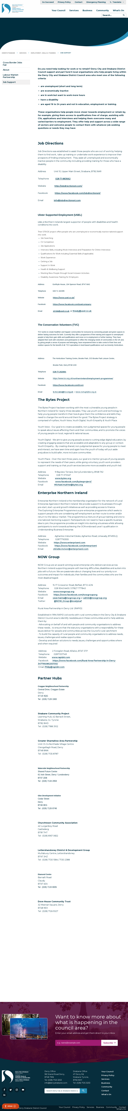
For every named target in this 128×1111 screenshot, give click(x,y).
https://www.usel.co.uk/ (63, 298)
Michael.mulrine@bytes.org (68, 485)
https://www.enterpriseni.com (69, 542)
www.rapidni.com (61, 657)
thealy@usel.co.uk (82, 311)
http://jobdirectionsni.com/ (68, 186)
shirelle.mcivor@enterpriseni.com (70, 549)
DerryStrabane (8, 53)
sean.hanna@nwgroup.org (66, 598)
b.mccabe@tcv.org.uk (63, 392)
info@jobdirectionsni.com (67, 200)
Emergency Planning (96, 2)
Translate (117, 2)
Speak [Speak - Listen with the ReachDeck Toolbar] (10, 1106)
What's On (118, 10)
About (6, 70)
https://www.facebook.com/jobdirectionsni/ (77, 193)
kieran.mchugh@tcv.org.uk (86, 392)
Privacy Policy (64, 2)
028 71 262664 (59, 372)
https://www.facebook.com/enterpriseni (76, 546)
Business (87, 10)
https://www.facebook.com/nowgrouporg (75, 595)
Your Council (58, 10)
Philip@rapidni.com (54, 667)
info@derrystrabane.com (55, 1083)
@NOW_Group (61, 601)
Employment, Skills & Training (43, 53)
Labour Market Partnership (10, 76)
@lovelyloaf (76, 601)
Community (102, 10)
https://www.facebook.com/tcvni (68, 385)
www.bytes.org (63, 478)
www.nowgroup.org (63, 591)
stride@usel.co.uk (61, 311)
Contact (78, 2)
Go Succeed (48, 2)
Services (74, 10)
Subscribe (109, 1043)
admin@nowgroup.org (95, 598)
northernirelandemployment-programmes (83, 378)
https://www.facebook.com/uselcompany (72, 304)
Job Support (9, 82)
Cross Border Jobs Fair (12, 63)
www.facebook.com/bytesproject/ (73, 481)
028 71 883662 (62, 179)
